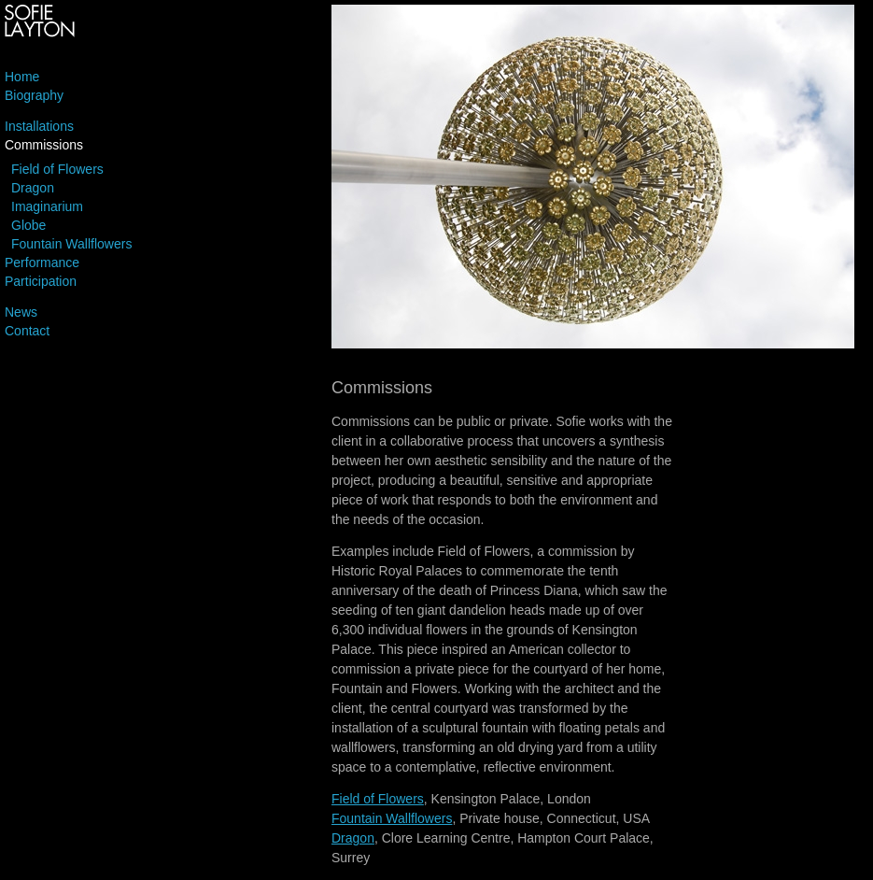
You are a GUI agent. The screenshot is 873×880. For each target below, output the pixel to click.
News (21, 312)
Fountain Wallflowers (71, 243)
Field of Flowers (57, 169)
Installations (39, 126)
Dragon (32, 187)
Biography (34, 95)
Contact (27, 330)
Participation (41, 281)
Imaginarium (47, 206)
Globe (28, 225)
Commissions (44, 144)
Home (22, 76)
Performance (42, 262)
